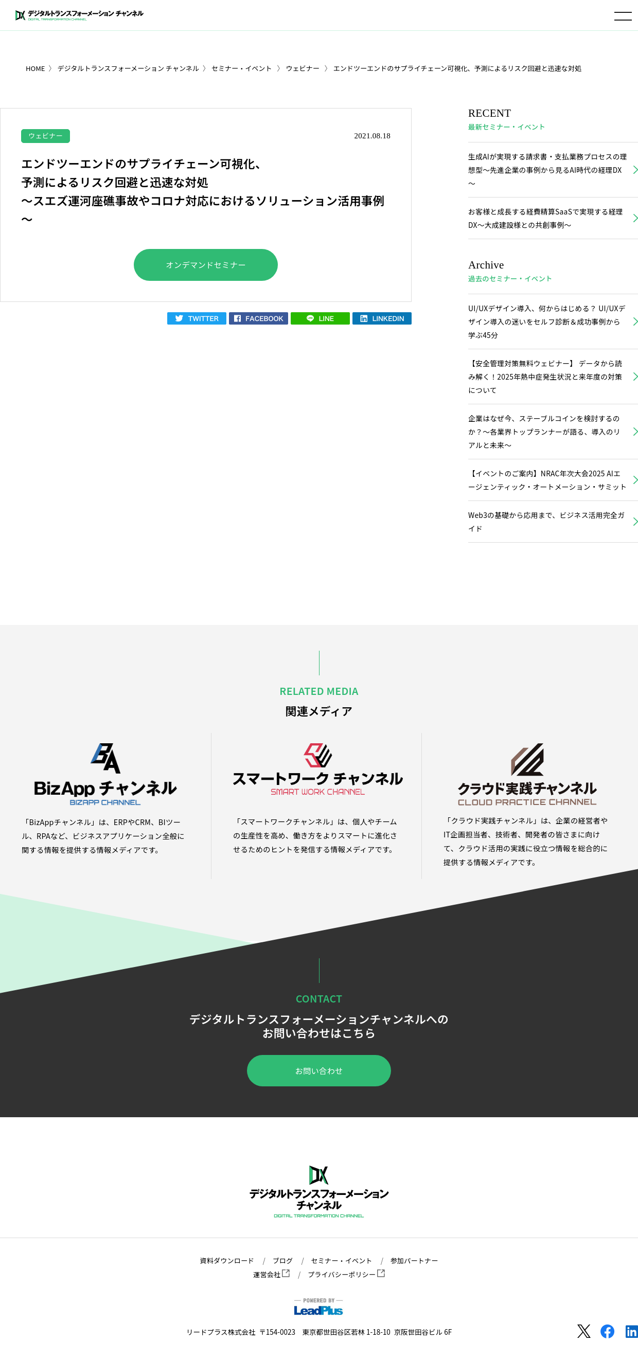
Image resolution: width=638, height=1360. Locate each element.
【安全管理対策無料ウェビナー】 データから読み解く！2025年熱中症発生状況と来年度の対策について (544, 382)
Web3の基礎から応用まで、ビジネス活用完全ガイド (545, 545)
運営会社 (270, 1274)
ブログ (281, 1261)
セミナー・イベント (342, 1261)
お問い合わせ (319, 1096)
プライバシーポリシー (347, 1274)
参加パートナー (417, 1261)
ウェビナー (46, 135)
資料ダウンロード (224, 1261)
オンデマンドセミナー (206, 266)
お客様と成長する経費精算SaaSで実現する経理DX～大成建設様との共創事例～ (544, 220)
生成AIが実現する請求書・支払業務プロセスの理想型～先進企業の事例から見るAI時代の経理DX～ (546, 170)
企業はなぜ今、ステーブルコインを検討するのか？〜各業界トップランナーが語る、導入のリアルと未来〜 (547, 439)
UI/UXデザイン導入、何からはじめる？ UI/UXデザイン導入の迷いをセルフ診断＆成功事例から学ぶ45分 (547, 325)
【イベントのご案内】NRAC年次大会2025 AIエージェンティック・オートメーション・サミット (547, 496)
